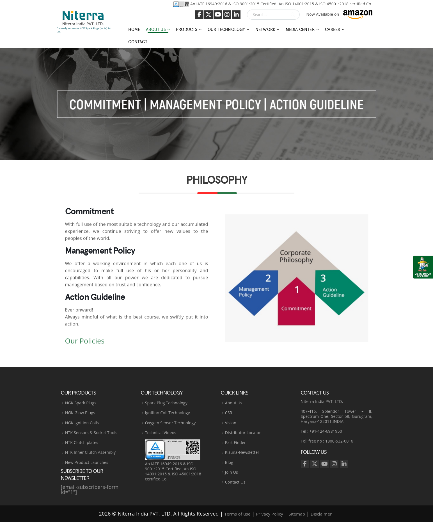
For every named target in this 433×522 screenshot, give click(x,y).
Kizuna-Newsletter (242, 452)
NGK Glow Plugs (80, 412)
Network (265, 29)
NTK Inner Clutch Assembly (90, 452)
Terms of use (237, 514)
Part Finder (235, 442)
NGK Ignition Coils (82, 422)
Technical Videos (160, 432)
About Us (156, 29)
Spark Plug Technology (166, 402)
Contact (137, 41)
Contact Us (235, 482)
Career (332, 29)
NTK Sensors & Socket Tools (91, 432)
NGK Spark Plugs (80, 402)
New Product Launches (86, 462)
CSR (228, 412)
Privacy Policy (269, 514)
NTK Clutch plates (81, 442)
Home (134, 29)
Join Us (231, 472)
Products (187, 29)
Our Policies (85, 343)
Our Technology (226, 29)
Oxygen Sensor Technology (170, 422)
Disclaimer (321, 514)
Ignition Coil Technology (167, 412)
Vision (230, 422)
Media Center (300, 29)
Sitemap (297, 514)
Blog (229, 462)
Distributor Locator (243, 432)
